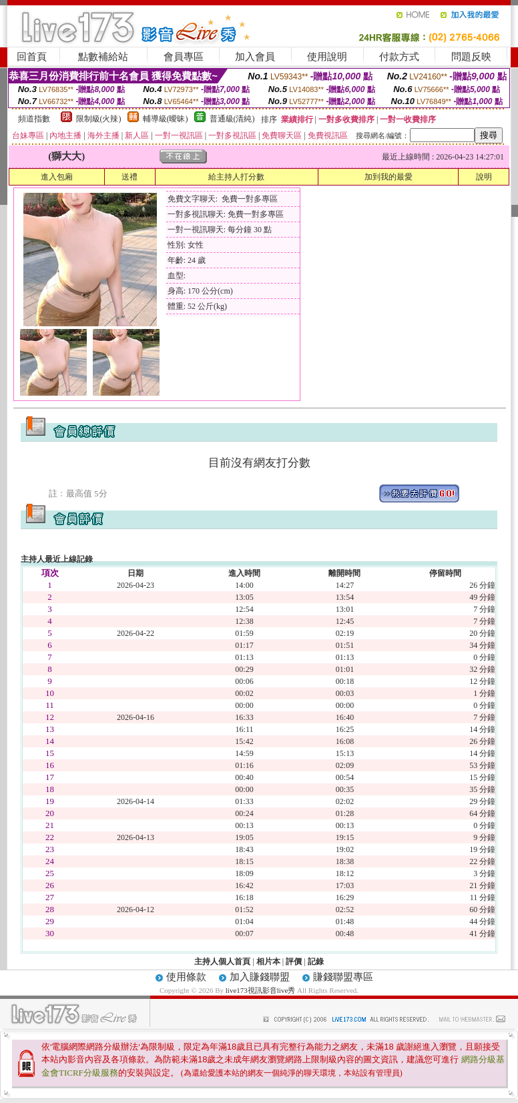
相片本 (268, 961)
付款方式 (399, 56)
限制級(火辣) (98, 118)
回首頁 (32, 56)
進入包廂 (57, 176)
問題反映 (471, 56)
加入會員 (255, 56)
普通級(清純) (232, 118)
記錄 (316, 961)
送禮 (129, 176)
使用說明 (327, 56)
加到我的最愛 (388, 176)
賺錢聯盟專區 (343, 977)
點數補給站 (103, 56)
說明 (484, 176)
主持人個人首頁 (222, 961)
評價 (294, 961)
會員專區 (184, 56)
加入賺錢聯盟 (260, 977)
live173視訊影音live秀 (261, 990)
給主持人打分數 (236, 176)
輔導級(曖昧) (165, 118)
